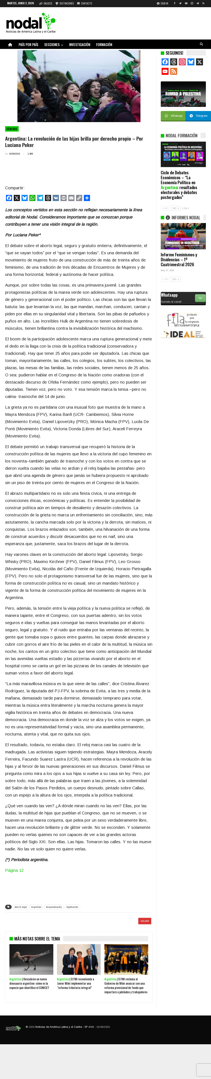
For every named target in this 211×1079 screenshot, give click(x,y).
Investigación (79, 44)
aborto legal (21, 906)
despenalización (54, 906)
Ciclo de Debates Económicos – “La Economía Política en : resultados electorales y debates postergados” (179, 184)
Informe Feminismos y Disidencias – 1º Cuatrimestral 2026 (179, 259)
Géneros (12, 129)
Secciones (52, 44)
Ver (200, 298)
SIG (176, 208)
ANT (165, 208)
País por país (28, 44)
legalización (72, 906)
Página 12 (14, 870)
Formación (104, 44)
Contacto (84, 3)
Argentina (36, 906)
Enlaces (45, 3)
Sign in (162, 3)
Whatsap (173, 115)
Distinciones (64, 3)
